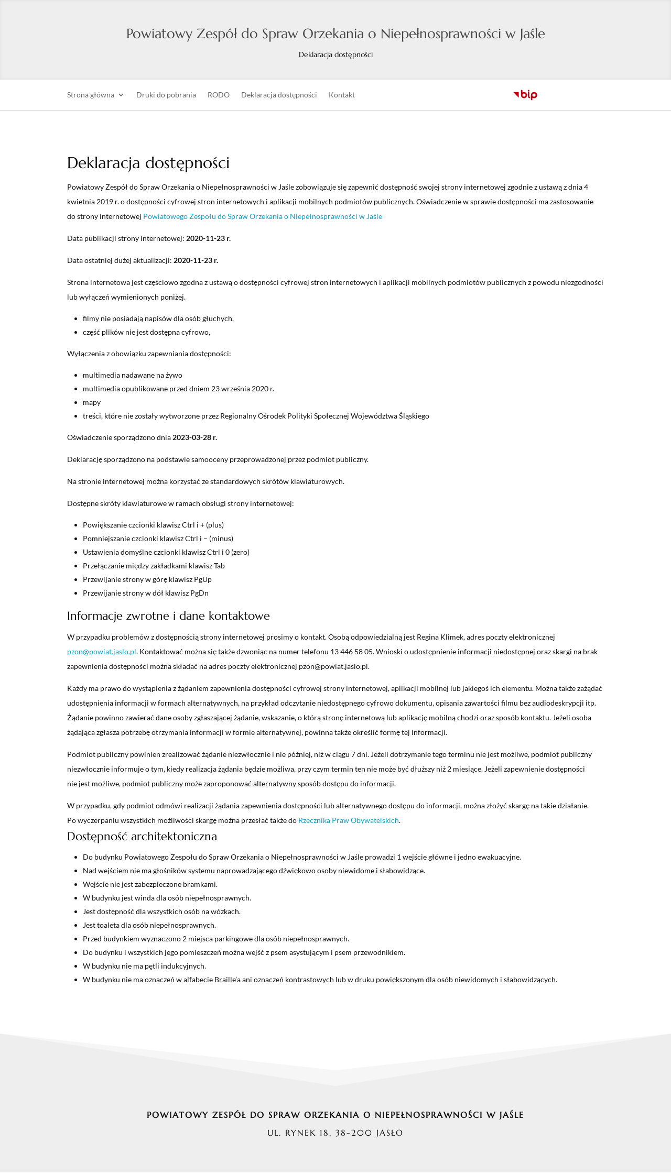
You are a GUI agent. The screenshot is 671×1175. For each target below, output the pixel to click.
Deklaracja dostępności (279, 98)
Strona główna (90, 98)
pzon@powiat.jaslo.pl (101, 653)
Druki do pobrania (166, 98)
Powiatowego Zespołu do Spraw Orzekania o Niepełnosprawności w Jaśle (262, 218)
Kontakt (342, 98)
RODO (219, 98)
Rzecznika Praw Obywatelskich (348, 822)
